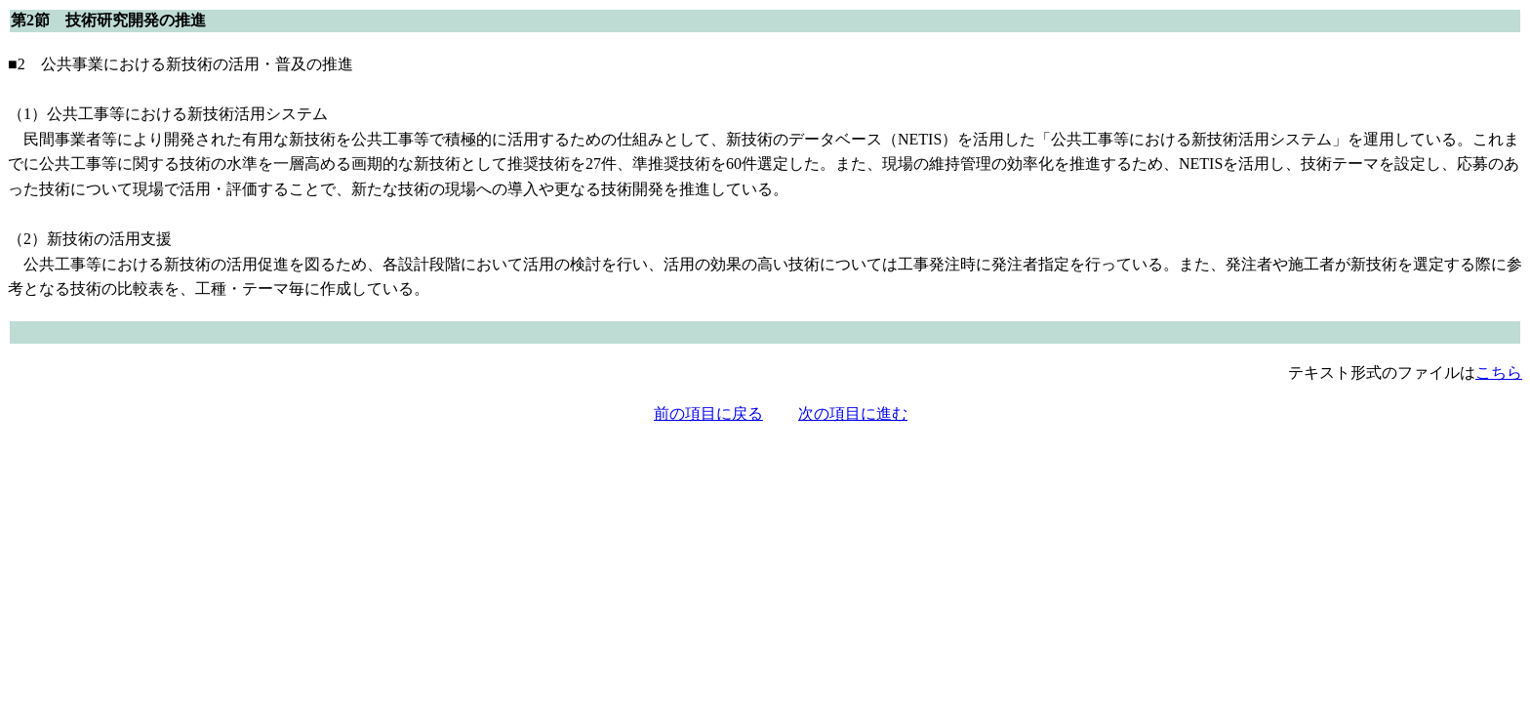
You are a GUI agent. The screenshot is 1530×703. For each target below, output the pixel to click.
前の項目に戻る (708, 413)
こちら (1498, 372)
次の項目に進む (852, 413)
